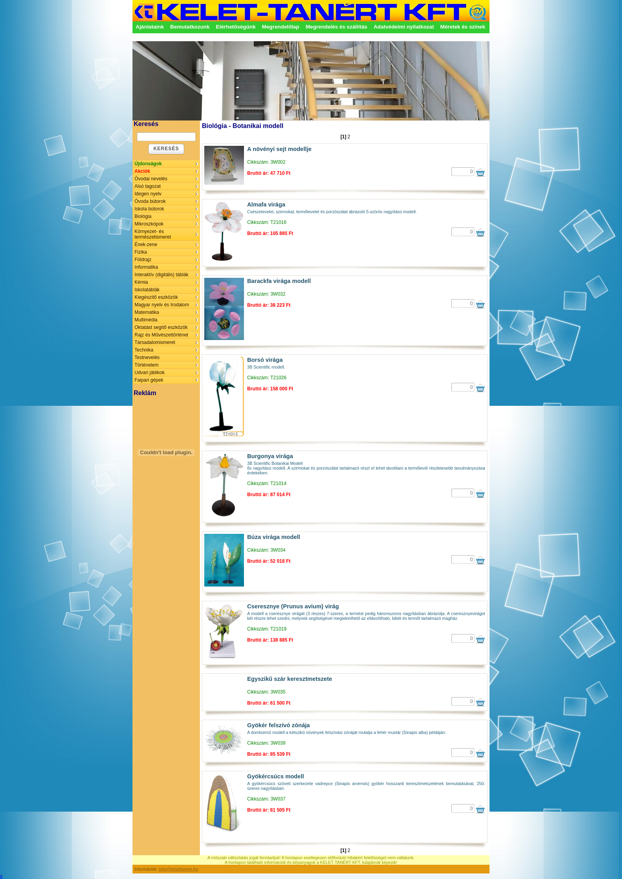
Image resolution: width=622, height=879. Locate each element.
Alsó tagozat (147, 186)
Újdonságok (148, 163)
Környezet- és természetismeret (152, 234)
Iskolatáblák (146, 289)
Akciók (142, 171)
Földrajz (143, 259)
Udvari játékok (149, 372)
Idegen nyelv (147, 194)
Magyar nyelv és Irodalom (161, 305)
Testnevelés (146, 357)
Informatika (146, 267)
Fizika (140, 252)
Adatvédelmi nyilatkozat (404, 27)
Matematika (146, 312)
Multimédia (145, 320)
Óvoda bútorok (150, 201)
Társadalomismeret (154, 342)
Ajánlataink (150, 27)
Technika (143, 350)
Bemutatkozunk (189, 27)
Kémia (141, 282)
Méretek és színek (462, 27)
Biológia (143, 216)
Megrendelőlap (280, 27)
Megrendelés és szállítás (336, 27)
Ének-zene (145, 244)
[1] (343, 136)
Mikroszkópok (148, 224)
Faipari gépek (148, 380)
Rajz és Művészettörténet (161, 335)
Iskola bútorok (149, 209)
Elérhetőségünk (235, 27)
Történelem (146, 365)
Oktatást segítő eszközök (161, 327)
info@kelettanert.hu (178, 869)
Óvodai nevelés (150, 179)
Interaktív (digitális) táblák (161, 274)
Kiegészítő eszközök (156, 297)
